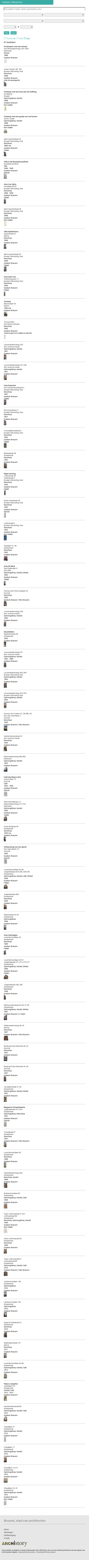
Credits (7, 1538)
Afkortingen (8, 1532)
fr (28, 5)
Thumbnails (11, 38)
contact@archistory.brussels (46, 1552)
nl (31, 5)
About (6, 1529)
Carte (21, 38)
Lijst (28, 38)
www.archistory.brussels (26, 1552)
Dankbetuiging (10, 1535)
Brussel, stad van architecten (24, 1520)
